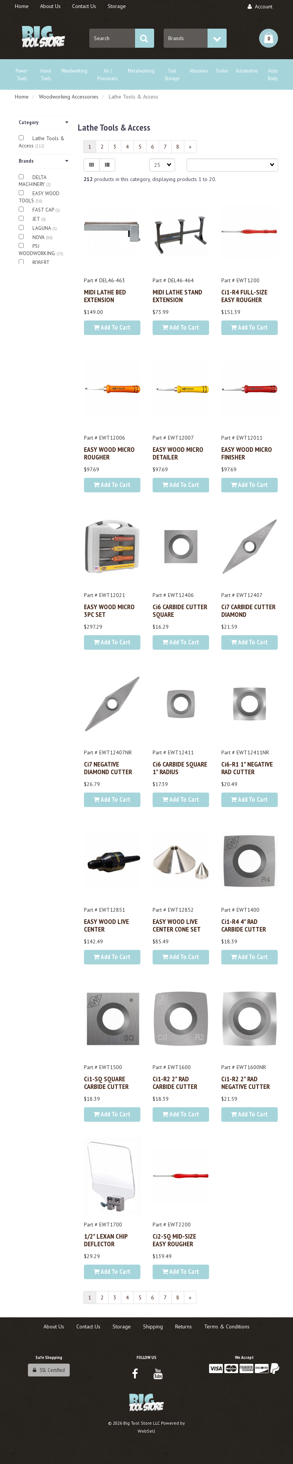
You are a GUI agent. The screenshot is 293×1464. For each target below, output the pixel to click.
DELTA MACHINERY (32, 181)
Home (22, 96)
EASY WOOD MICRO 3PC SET (109, 610)
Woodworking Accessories (68, 96)
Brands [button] (43, 160)
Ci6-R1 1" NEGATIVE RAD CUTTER (247, 767)
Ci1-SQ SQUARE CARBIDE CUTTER (106, 1082)
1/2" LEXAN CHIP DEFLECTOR (105, 1239)
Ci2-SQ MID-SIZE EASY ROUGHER (174, 1239)
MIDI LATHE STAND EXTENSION (177, 295)
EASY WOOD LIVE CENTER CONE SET (177, 925)
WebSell (146, 1431)
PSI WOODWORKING (37, 250)
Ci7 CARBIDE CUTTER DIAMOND (248, 610)
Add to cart (111, 327)
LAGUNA (42, 228)
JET (36, 219)
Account (260, 6)
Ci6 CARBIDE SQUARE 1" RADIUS (180, 767)
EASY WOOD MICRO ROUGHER (109, 453)
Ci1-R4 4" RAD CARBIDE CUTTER (243, 925)
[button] (268, 38)
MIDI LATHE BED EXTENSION (105, 295)
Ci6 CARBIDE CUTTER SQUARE (180, 610)
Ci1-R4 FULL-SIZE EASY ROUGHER (244, 295)
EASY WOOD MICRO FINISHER (246, 453)
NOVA (39, 237)
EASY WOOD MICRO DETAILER (178, 453)
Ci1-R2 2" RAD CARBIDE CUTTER (175, 1082)
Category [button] (43, 122)
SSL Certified (49, 1370)
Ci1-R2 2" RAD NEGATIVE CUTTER (245, 1082)
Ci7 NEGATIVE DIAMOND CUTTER (108, 767)
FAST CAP (43, 210)
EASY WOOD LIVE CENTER (106, 925)
